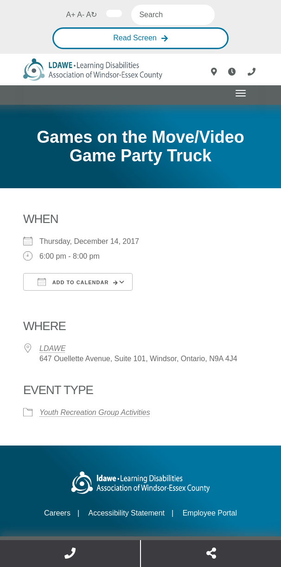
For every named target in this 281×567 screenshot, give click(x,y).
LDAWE (52, 348)
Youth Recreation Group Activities (94, 412)
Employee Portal (210, 513)
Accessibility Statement (127, 513)
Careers (57, 513)
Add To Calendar (73, 282)
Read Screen (134, 38)
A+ (71, 15)
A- (80, 15)
